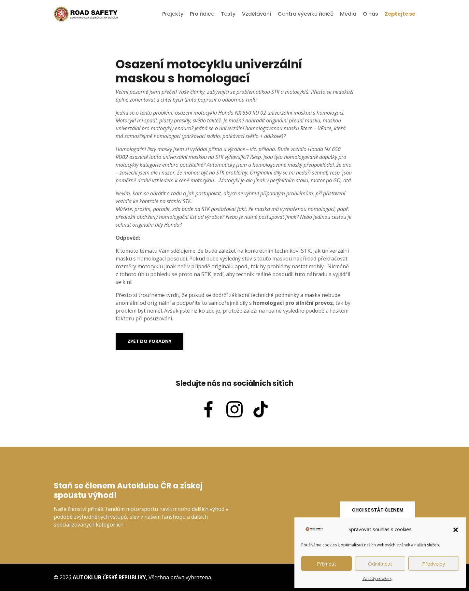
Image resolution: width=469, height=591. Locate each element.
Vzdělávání (256, 14)
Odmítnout (380, 563)
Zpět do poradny (149, 341)
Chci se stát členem (378, 510)
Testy (228, 14)
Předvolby (433, 563)
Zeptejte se (400, 14)
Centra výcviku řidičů (306, 14)
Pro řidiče (202, 14)
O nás (370, 14)
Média (348, 14)
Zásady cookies (376, 578)
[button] (455, 529)
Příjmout (326, 563)
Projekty (172, 14)
